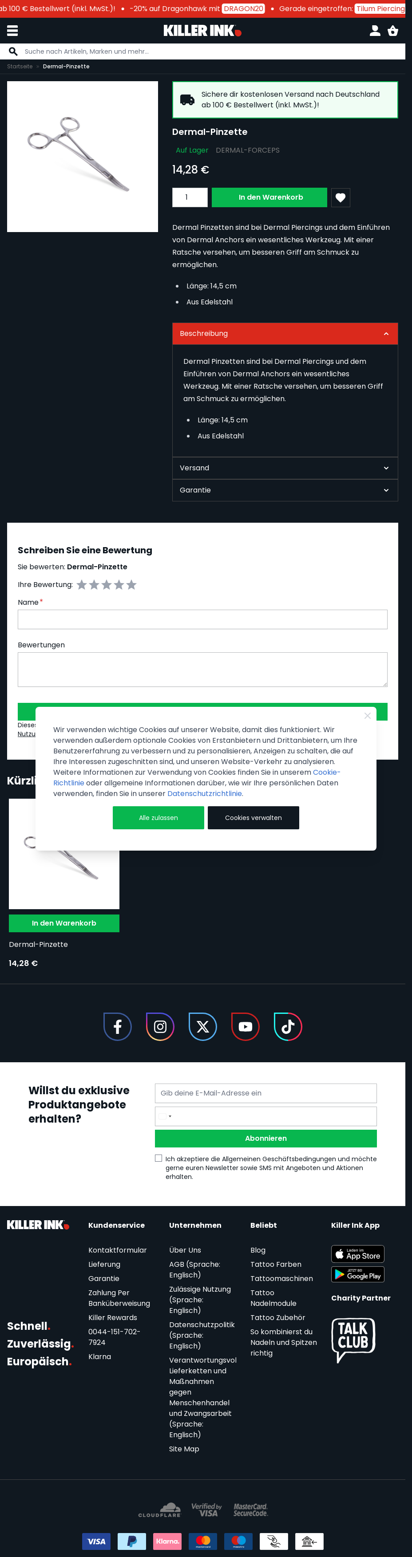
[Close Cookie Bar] (367, 715)
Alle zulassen (158, 817)
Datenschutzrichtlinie (204, 793)
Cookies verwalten (253, 817)
